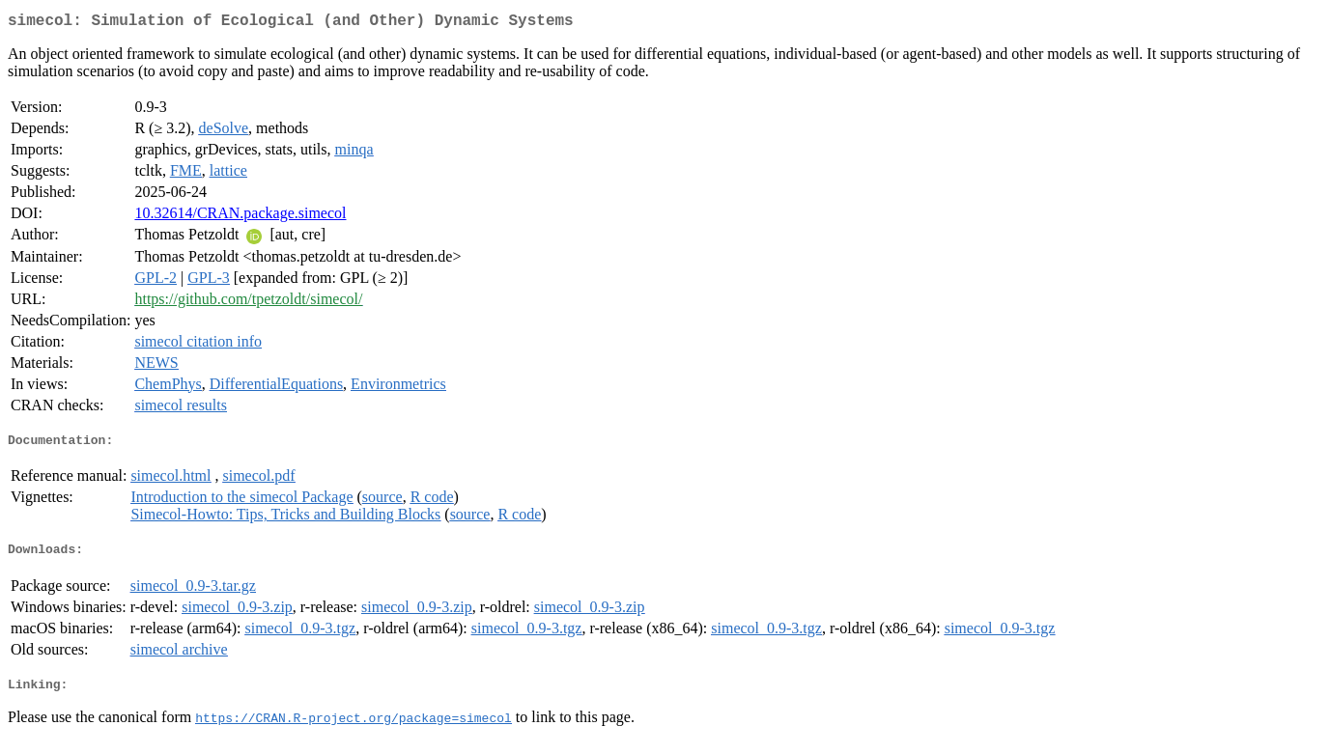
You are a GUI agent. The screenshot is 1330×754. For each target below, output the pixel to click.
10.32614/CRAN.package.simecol (240, 217)
